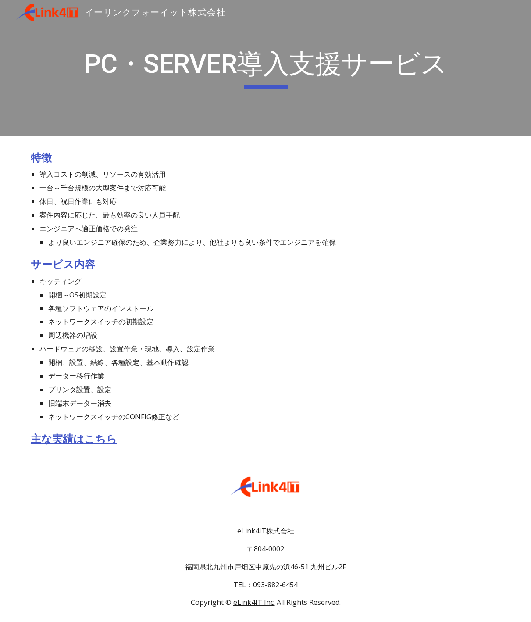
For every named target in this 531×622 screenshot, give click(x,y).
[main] (265, 68)
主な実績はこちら (74, 439)
